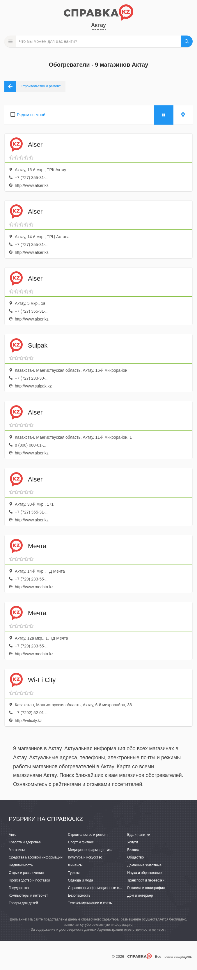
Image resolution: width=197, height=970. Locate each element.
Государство (19, 888)
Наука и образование (144, 873)
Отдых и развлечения (26, 873)
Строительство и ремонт (88, 835)
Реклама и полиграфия (146, 888)
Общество (135, 857)
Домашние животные (144, 865)
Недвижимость (21, 865)
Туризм (74, 873)
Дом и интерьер (140, 895)
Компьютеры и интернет (28, 895)
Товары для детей (23, 903)
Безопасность (79, 895)
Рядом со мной (31, 114)
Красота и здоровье (25, 842)
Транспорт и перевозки (145, 880)
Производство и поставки (29, 880)
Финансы (75, 865)
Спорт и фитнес (81, 842)
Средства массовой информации (36, 857)
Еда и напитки (138, 835)
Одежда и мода (80, 880)
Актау (98, 25)
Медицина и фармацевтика (90, 850)
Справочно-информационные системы (99, 888)
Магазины (17, 850)
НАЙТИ (187, 41)
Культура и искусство (85, 857)
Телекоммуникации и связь (90, 903)
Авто (12, 835)
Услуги (132, 842)
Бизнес (133, 850)
